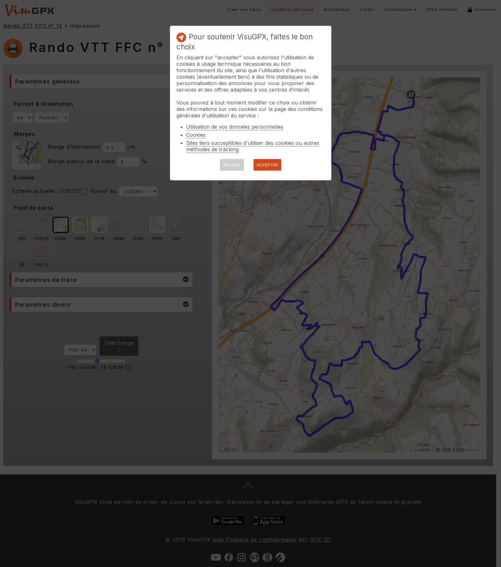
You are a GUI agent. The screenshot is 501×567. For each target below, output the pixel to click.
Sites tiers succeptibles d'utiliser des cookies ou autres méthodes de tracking (252, 146)
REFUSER (232, 165)
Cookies (195, 135)
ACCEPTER (267, 165)
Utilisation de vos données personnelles (234, 127)
